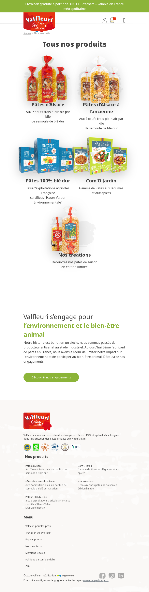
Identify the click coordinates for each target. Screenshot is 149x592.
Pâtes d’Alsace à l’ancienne (46, 485)
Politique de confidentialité (40, 559)
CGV (27, 566)
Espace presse (33, 539)
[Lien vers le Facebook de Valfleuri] (102, 576)
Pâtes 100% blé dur (47, 502)
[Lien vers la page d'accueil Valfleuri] (37, 421)
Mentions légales (35, 553)
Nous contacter (34, 546)
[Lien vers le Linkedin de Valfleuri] (121, 576)
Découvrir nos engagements (51, 377)
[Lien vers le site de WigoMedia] (65, 575)
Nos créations (97, 485)
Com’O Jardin (98, 469)
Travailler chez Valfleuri (38, 532)
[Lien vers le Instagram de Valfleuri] (112, 576)
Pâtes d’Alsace (46, 469)
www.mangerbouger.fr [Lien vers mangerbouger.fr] (96, 580)
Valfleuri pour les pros (38, 526)
